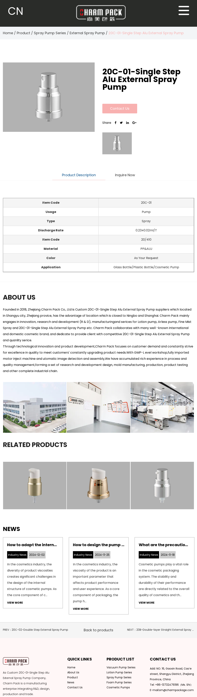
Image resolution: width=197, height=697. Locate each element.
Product (23, 33)
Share (106, 122)
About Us (73, 672)
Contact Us (119, 108)
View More (15, 603)
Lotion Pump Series (119, 672)
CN (15, 11)
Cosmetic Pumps (118, 687)
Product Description (79, 175)
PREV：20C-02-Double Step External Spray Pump (35, 630)
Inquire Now (125, 175)
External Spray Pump (87, 33)
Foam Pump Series (119, 682)
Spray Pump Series (50, 33)
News (70, 682)
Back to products (98, 630)
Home (8, 33)
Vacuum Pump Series (121, 667)
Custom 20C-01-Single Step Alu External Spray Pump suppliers (122, 309)
